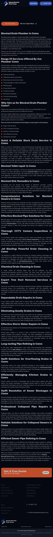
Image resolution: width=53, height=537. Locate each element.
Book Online (33, 3)
